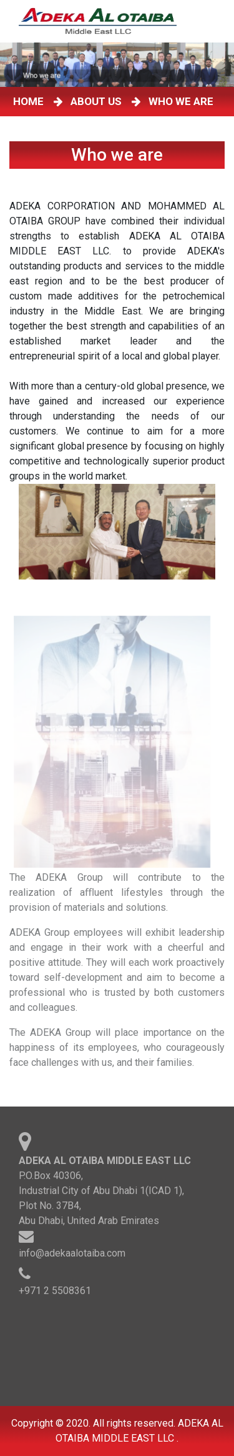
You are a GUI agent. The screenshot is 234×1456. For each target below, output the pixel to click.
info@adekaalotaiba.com (72, 1256)
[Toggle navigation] (215, 21)
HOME (31, 101)
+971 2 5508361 (55, 1293)
